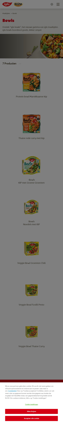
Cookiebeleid (12, 391)
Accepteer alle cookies (31, 418)
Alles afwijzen (31, 411)
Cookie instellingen (31, 404)
